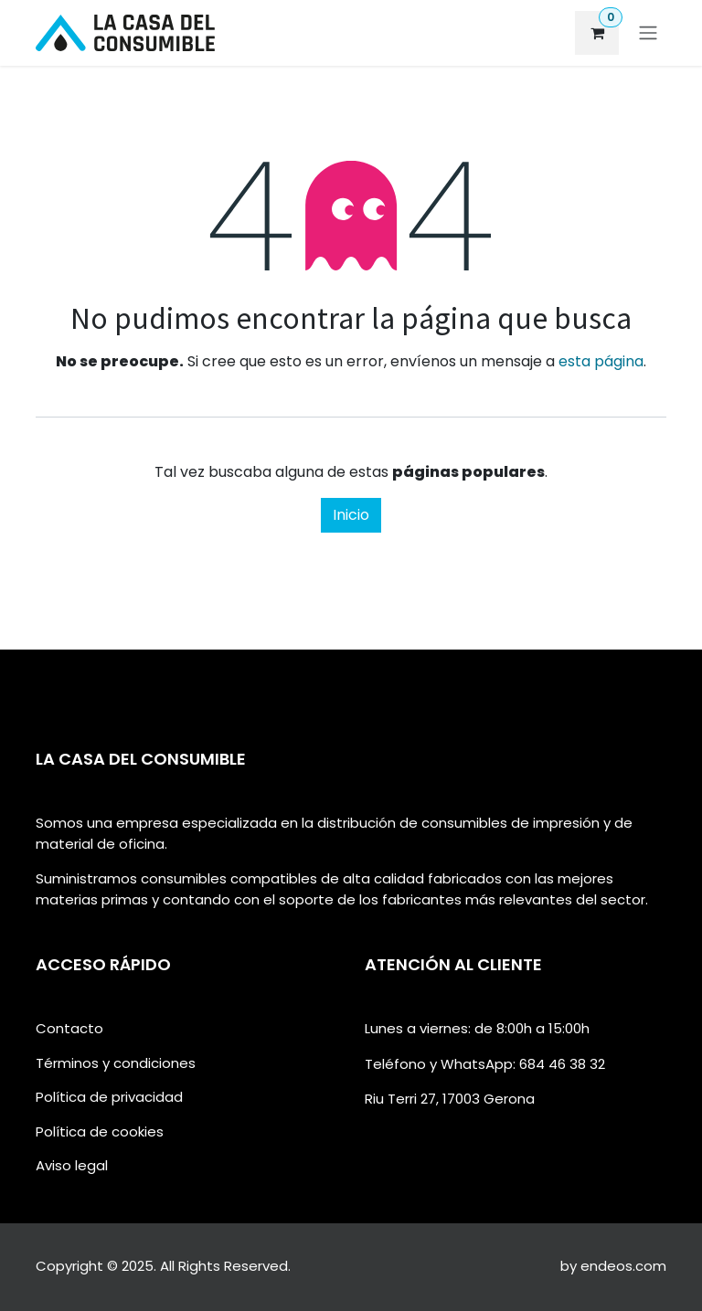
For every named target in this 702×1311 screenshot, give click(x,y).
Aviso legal (72, 1165)
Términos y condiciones (116, 1063)
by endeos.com (613, 1265)
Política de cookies (100, 1131)
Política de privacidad (109, 1096)
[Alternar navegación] (648, 33)
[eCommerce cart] (596, 32)
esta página (601, 361)
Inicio (351, 514)
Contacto (69, 1028)
